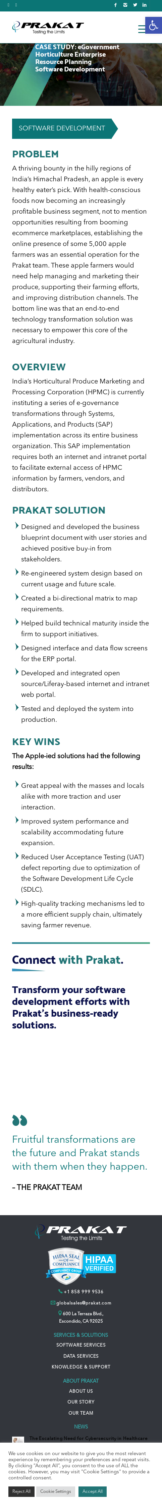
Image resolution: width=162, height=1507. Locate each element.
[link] (153, 25)
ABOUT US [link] (81, 1391)
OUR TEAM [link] (80, 1413)
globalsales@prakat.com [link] (83, 1303)
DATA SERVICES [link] (81, 1356)
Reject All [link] (21, 1491)
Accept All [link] (93, 1491)
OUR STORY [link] (80, 1402)
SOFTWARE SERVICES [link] (80, 1345)
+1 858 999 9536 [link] (84, 1292)
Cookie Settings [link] (55, 1491)
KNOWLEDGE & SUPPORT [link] (81, 1367)
